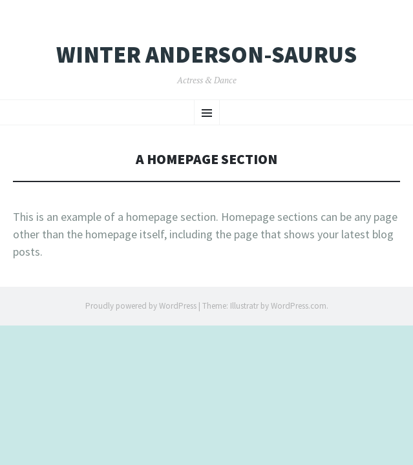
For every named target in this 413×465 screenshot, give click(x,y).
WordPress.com (298, 305)
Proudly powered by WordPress (140, 305)
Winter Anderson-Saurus (206, 55)
